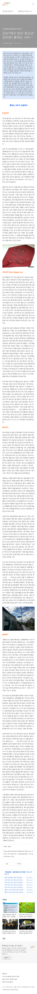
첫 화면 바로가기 (8, 11)
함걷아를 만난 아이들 (19, 872)
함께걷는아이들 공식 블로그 (12, 945)
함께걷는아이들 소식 (25, 11)
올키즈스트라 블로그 (7, 982)
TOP (33, 974)
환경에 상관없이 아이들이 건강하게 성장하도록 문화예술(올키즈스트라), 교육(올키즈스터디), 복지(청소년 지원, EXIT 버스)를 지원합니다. (14, 951)
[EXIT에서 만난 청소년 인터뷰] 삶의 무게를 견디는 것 (14, 881)
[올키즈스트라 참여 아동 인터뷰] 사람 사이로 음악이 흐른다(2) (13, 893)
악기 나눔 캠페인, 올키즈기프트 (10, 976)
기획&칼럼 (8, 872)
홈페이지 (4, 974)
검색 (28, 3)
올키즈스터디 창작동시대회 (9, 979)
